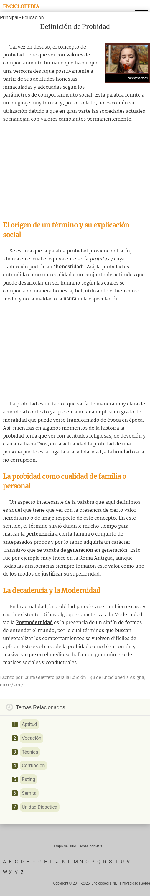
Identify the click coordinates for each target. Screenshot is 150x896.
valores (74, 55)
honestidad (68, 267)
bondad (122, 452)
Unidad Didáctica (39, 807)
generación (80, 550)
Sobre (145, 883)
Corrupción (33, 765)
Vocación (31, 738)
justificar (52, 574)
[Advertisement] (75, 172)
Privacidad (130, 883)
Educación (33, 17)
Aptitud (29, 724)
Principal (9, 17)
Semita (29, 793)
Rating (28, 779)
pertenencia (40, 534)
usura (69, 299)
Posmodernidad (34, 623)
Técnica (30, 752)
